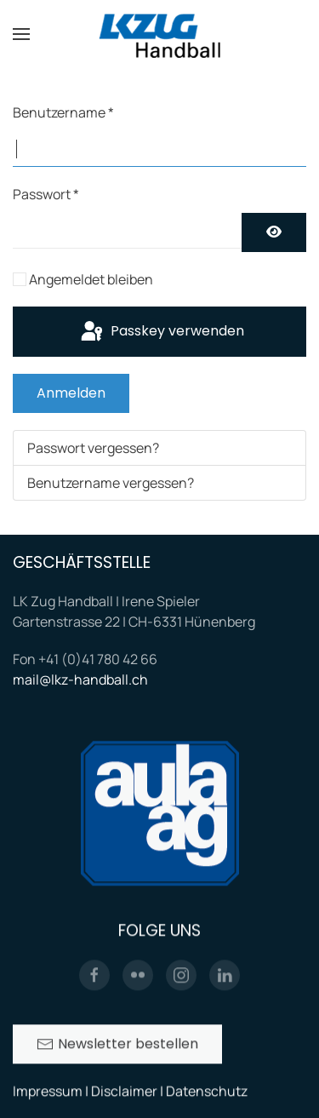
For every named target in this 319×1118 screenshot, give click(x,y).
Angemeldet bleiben (91, 279)
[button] (21, 34)
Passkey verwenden (161, 332)
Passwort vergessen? (93, 448)
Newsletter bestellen (117, 1045)
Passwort (46, 194)
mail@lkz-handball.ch (80, 679)
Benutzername (63, 112)
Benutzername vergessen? (110, 482)
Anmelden (71, 393)
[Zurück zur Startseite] (160, 34)
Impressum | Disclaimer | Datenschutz (130, 1092)
